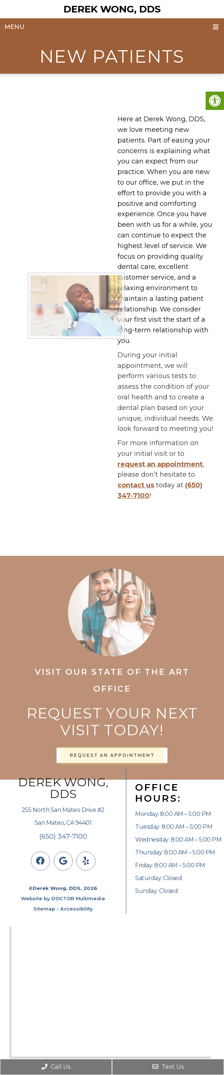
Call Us (56, 1066)
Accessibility (76, 909)
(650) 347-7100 (63, 836)
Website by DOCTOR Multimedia (63, 898)
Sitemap (44, 909)
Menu (14, 26)
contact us (136, 485)
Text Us (168, 1066)
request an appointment (160, 464)
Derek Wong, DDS (112, 9)
